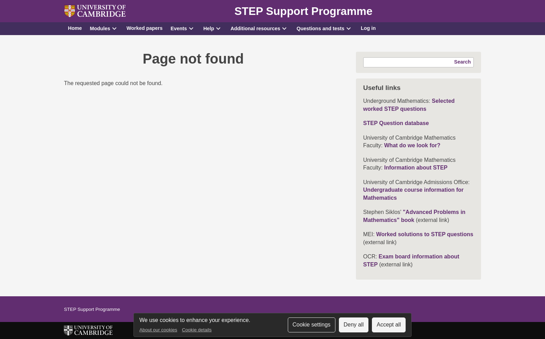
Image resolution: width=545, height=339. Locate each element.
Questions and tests (320, 28)
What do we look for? (412, 145)
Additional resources (255, 28)
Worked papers (145, 28)
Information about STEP (415, 168)
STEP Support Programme (303, 11)
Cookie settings (311, 325)
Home (75, 28)
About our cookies (158, 329)
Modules (100, 28)
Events (179, 28)
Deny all (353, 325)
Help (208, 28)
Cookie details (196, 329)
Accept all (389, 325)
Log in (368, 28)
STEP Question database (396, 123)
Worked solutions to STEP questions (424, 234)
